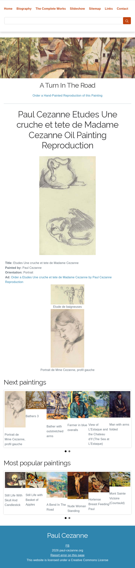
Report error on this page (67, 555)
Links (109, 8)
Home (8, 8)
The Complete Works (51, 8)
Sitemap (95, 8)
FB (68, 545)
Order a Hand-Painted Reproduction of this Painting (67, 95)
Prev (10, 419)
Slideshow (77, 8)
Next (125, 419)
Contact (122, 8)
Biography (24, 8)
